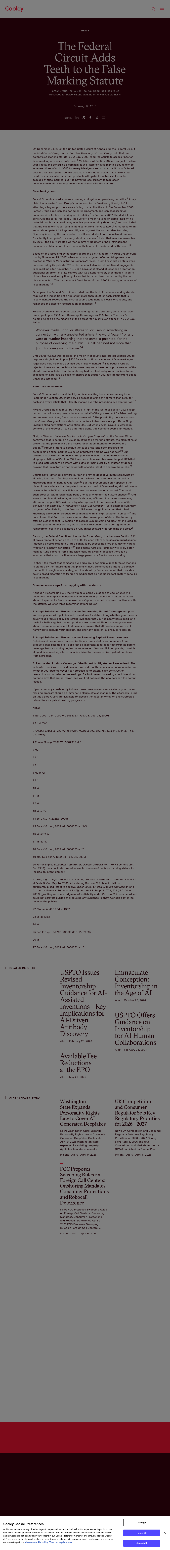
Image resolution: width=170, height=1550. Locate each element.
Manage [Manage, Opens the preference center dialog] (142, 1522)
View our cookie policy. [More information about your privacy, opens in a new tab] (36, 1542)
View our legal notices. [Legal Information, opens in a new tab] (61, 1542)
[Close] (164, 1532)
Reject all (141, 1533)
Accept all (141, 1543)
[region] (85, 1533)
